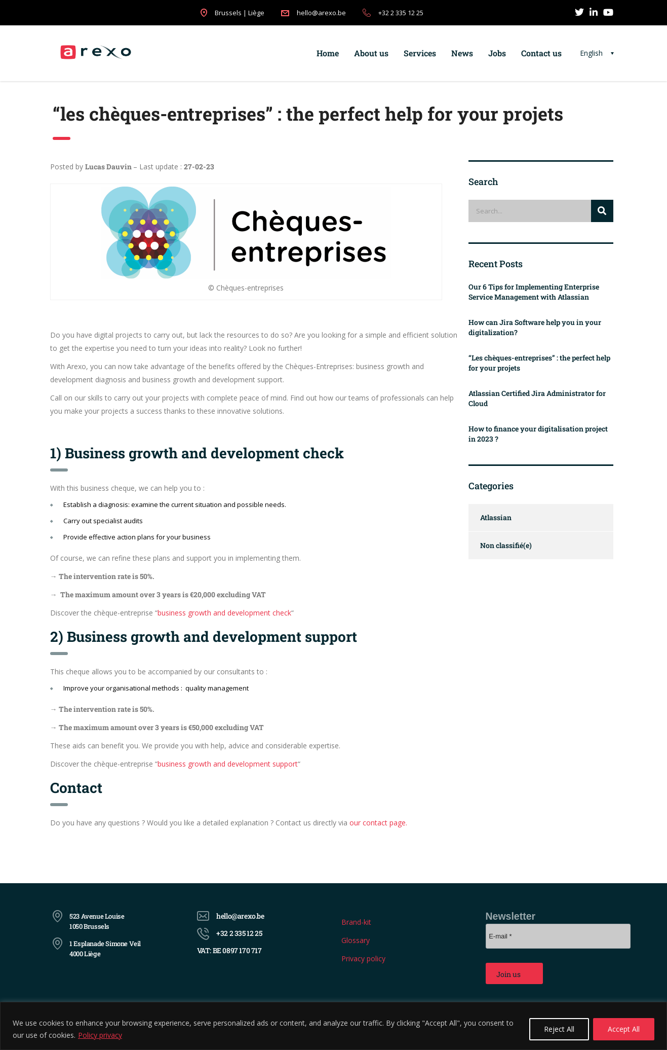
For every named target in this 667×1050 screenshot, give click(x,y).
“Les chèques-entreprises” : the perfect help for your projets (539, 363)
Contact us (541, 53)
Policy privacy (100, 1035)
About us (371, 53)
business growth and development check (224, 613)
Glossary (355, 940)
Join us (508, 974)
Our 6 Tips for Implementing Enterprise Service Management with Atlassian (533, 292)
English (591, 53)
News (462, 53)
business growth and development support (228, 764)
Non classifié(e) (506, 545)
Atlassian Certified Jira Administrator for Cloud (537, 398)
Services (420, 53)
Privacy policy (363, 958)
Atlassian (496, 517)
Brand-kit (356, 922)
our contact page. (378, 822)
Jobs (497, 53)
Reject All (559, 1029)
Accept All (624, 1029)
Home (328, 53)
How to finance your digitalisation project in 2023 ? (538, 434)
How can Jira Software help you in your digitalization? (534, 327)
